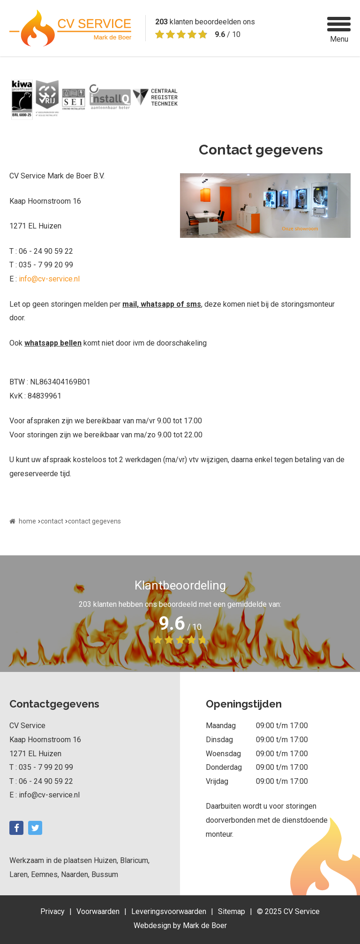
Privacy (52, 911)
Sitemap (231, 911)
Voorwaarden (98, 911)
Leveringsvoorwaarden (168, 911)
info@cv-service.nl (49, 278)
